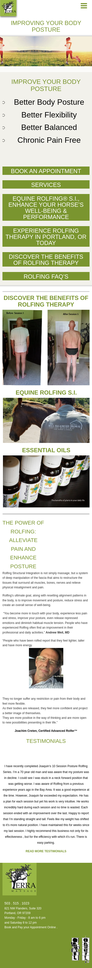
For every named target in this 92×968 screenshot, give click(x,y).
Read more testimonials (46, 851)
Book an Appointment (46, 171)
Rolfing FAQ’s (46, 276)
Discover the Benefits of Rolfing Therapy (46, 259)
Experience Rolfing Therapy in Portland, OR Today (46, 236)
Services (46, 184)
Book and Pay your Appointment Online (30, 927)
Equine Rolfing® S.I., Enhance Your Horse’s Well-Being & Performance (45, 207)
